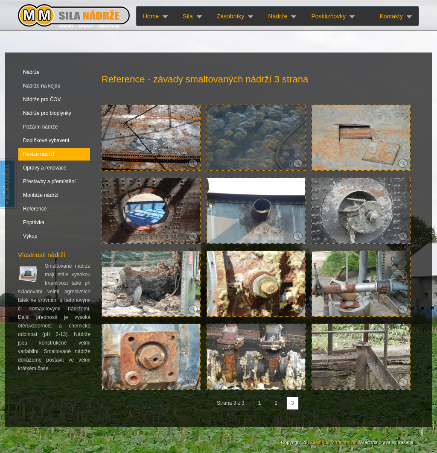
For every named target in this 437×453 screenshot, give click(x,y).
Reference (35, 209)
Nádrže (277, 16)
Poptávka (33, 222)
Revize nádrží (38, 154)
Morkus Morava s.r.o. (336, 442)
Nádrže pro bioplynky (47, 113)
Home (151, 16)
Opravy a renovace (44, 168)
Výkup (30, 236)
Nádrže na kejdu (41, 86)
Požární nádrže (40, 127)
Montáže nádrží (40, 195)
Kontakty (391, 16)
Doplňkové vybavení (46, 140)
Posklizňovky (328, 16)
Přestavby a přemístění (49, 181)
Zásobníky (231, 16)
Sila (187, 16)
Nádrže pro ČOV (42, 99)
